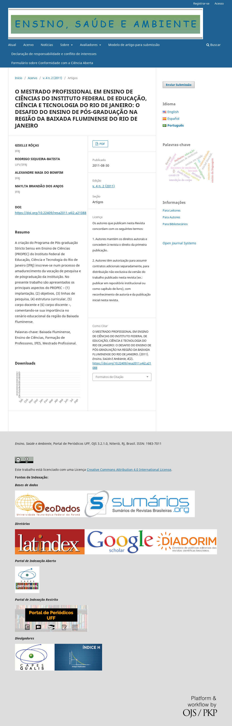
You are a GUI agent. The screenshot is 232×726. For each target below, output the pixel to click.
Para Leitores (171, 210)
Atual (12, 45)
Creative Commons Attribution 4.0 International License (129, 469)
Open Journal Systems (179, 243)
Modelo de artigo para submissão (134, 45)
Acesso (219, 3)
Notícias (47, 45)
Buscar (213, 45)
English (173, 112)
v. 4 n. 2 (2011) (52, 78)
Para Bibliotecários (175, 224)
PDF (102, 144)
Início (18, 78)
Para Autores (171, 217)
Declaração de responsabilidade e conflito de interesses (54, 54)
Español (173, 118)
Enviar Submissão (178, 85)
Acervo (28, 45)
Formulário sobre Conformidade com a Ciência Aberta (52, 63)
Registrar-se (201, 3)
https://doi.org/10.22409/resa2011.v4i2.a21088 (50, 213)
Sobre (65, 45)
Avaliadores (89, 45)
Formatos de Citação (109, 377)
